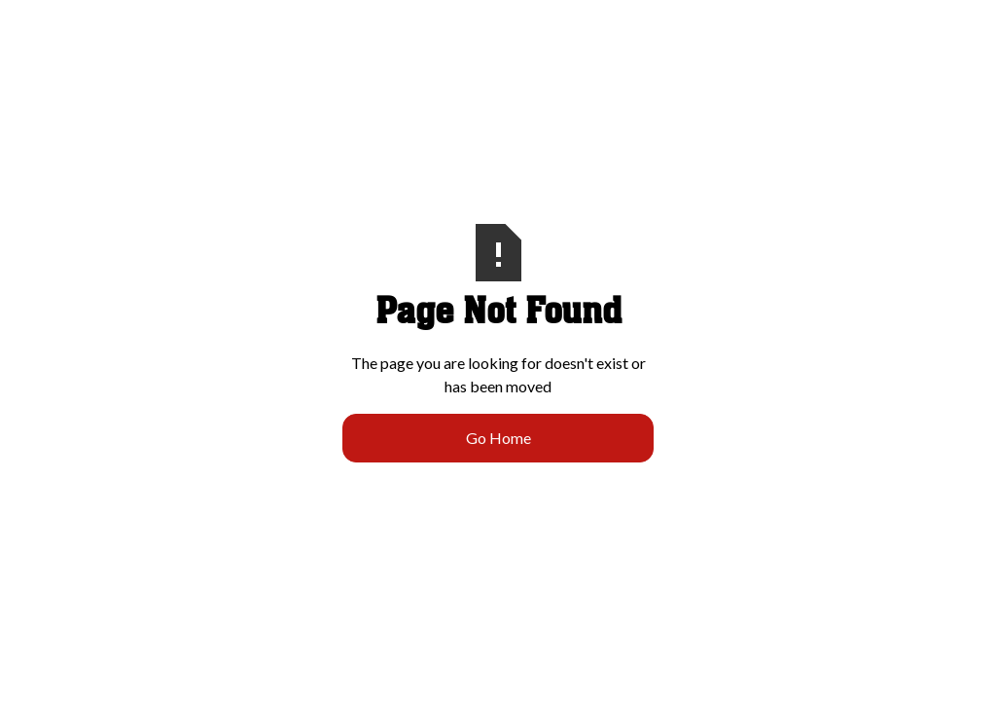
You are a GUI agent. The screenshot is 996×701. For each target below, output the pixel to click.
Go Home (498, 437)
